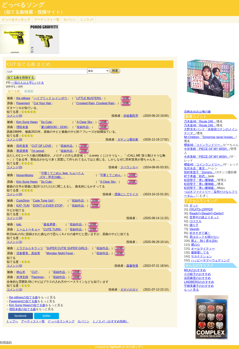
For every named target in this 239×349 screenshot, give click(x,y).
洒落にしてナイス (126, 194)
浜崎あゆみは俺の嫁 (197, 111)
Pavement (23, 103)
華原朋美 (22, 150)
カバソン (69, 19)
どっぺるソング (22, 4)
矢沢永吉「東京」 (196, 168)
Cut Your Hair (42, 103)
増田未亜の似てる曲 (22, 309)
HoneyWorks (24, 175)
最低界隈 (49, 224)
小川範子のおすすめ (197, 274)
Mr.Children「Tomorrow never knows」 (210, 137)
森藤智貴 (132, 265)
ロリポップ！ (135, 346)
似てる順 (14, 91)
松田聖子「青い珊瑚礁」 (200, 180)
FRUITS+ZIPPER (201, 209)
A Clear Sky (84, 122)
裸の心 (195, 244)
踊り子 (194, 225)
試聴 (126, 98)
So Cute (46, 122)
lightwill (115, 346)
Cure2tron (23, 200)
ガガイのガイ (129, 289)
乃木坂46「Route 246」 (200, 121)
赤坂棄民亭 (130, 115)
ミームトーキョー (28, 229)
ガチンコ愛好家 (127, 139)
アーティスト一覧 (33, 321)
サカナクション (201, 256)
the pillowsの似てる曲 (23, 297)
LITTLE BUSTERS (88, 98)
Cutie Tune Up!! (43, 200)
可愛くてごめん (110, 175)
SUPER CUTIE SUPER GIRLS (66, 248)
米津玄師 (22, 277)
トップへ (12, 321)
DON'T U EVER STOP (48, 205)
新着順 (28, 91)
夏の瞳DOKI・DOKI (54, 127)
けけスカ (195, 221)
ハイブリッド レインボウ (50, 98)
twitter (47, 315)
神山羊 (20, 272)
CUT (35, 272)
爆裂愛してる (200, 252)
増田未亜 (22, 127)
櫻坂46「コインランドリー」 (203, 144)
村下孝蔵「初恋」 (196, 176)
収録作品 (83, 127)
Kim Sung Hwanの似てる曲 (27, 305)
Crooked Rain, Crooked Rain (95, 103)
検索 (115, 70)
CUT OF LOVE (41, 145)
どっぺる (16, 19)
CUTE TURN (52, 229)
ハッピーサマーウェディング (210, 260)
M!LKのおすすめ (195, 270)
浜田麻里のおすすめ (197, 278)
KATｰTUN (23, 205)
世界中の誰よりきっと (204, 217)
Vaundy (194, 229)
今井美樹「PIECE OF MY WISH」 (207, 148)
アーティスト (46, 19)
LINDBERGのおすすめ (199, 281)
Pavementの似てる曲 (23, 301)
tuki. (19, 224)
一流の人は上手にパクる (27, 82)
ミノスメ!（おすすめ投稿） (110, 321)
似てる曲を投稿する (20, 77)
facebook (20, 315)
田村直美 (22, 145)
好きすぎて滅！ (200, 233)
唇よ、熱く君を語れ (204, 240)
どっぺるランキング (61, 321)
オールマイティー (203, 248)
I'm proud (38, 150)
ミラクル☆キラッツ (29, 248)
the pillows (23, 98)
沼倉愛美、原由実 (28, 253)
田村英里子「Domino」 (199, 172)
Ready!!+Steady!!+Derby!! (207, 213)
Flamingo (38, 277)
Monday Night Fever (59, 253)
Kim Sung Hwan (27, 122)
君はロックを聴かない (204, 236)
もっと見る (191, 289)
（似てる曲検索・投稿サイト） (33, 12)
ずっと (194, 205)
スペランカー (129, 167)
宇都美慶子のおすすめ (199, 285)
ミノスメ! (86, 19)
